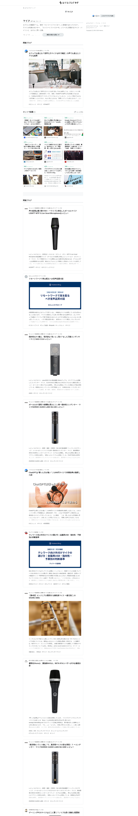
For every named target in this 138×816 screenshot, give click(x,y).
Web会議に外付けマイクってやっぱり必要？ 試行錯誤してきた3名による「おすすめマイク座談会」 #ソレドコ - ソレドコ (73, 171)
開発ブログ (107, 26)
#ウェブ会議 (44, 325)
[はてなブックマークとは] (34, 112)
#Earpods (52, 325)
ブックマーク (28, 118)
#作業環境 (46, 523)
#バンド (52, 733)
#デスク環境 (65, 584)
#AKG (30, 393)
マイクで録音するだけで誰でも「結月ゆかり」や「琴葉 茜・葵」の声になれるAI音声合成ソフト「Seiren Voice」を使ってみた (53, 146)
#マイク (39, 104)
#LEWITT (31, 267)
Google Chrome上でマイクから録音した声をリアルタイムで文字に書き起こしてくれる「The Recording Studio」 (73, 122)
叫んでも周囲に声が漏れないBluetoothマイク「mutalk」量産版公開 (53, 122)
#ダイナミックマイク (48, 267)
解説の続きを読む (53, 34)
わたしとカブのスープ (34, 276)
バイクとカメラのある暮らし (36, 50)
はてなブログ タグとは (92, 26)
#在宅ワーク (57, 584)
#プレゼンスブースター (36, 733)
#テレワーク (48, 584)
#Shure (39, 652)
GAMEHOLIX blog (33, 809)
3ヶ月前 (47, 50)
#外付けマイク (33, 584)
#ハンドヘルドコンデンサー (59, 731)
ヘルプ (101, 26)
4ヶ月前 (60, 208)
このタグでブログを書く (107, 16)
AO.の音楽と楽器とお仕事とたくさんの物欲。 (41, 660)
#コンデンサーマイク (45, 393)
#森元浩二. (32, 652)
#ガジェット (32, 104)
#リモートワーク (34, 325)
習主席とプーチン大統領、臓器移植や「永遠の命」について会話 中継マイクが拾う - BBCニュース (73, 146)
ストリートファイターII (51, 27)
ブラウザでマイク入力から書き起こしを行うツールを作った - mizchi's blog (53, 170)
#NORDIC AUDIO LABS (36, 461)
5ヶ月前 (60, 592)
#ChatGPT (46, 104)
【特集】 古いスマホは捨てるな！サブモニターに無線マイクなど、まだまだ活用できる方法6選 (32, 122)
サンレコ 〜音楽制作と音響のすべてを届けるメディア (43, 208)
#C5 (35, 731)
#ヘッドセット (60, 325)
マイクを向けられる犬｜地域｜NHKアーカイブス (32, 169)
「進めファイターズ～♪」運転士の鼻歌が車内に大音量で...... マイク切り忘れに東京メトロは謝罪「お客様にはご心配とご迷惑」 (32, 146)
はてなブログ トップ (29, 8)
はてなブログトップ (91, 27)
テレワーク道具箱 (33, 532)
